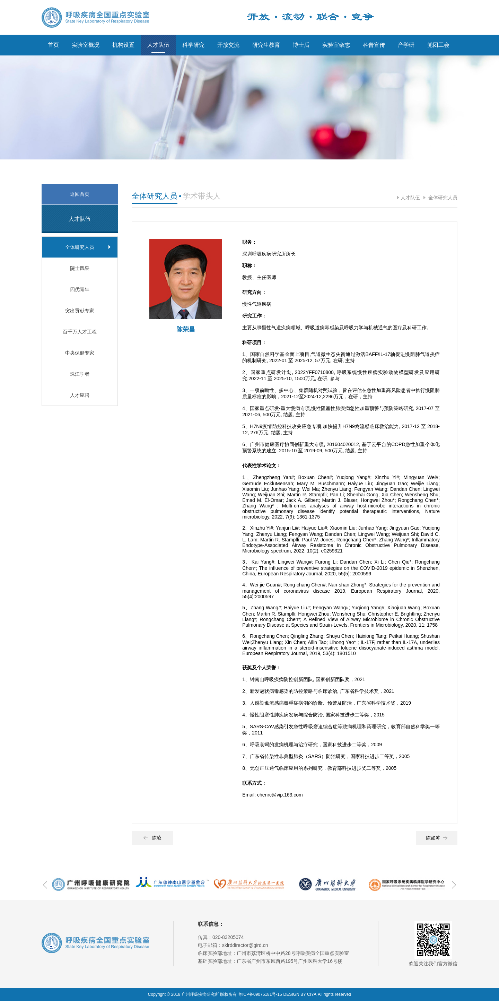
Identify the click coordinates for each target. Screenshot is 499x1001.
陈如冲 (436, 838)
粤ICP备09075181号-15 (260, 994)
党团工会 (438, 45)
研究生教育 (266, 45)
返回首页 (79, 194)
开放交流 (228, 45)
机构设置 (123, 45)
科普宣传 (374, 45)
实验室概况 (85, 45)
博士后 (301, 45)
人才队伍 (158, 45)
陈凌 (152, 838)
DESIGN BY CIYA (300, 994)
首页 (53, 45)
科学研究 (193, 45)
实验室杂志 (336, 45)
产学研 (406, 45)
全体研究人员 (442, 197)
